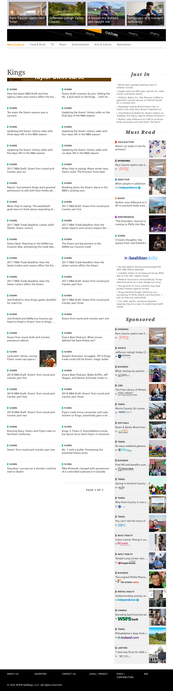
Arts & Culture (103, 44)
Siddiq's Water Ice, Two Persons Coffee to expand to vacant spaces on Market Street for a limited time (140, 100)
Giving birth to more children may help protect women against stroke (138, 287)
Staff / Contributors (125, 675)
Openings (123, 329)
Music (62, 44)
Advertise (40, 673)
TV (52, 44)
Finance (122, 610)
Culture (111, 33)
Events (133, 34)
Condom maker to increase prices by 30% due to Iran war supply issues (140, 274)
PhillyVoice (30, 34)
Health (90, 34)
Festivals (123, 422)
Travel (121, 404)
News (68, 33)
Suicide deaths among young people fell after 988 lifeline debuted (139, 268)
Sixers (13, 89)
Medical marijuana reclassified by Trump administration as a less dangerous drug (139, 281)
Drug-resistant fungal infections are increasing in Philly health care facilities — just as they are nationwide (140, 294)
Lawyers (122, 647)
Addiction (123, 179)
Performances (126, 216)
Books (121, 198)
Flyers (13, 351)
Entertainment (80, 44)
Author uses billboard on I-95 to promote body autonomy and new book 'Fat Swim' (140, 120)
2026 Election (126, 142)
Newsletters (124, 44)
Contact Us (69, 673)
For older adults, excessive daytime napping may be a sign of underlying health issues (140, 303)
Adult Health (125, 535)
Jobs (120, 385)
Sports (154, 34)
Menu (12, 35)
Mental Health (126, 591)
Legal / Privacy (98, 673)
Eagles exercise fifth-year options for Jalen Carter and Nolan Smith (140, 92)
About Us (12, 673)
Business (123, 366)
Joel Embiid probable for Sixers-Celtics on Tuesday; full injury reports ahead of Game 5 (141, 114)
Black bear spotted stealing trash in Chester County (137, 86)
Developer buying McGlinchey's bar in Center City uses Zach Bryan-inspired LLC (139, 108)
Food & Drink (37, 44)
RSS (146, 673)
